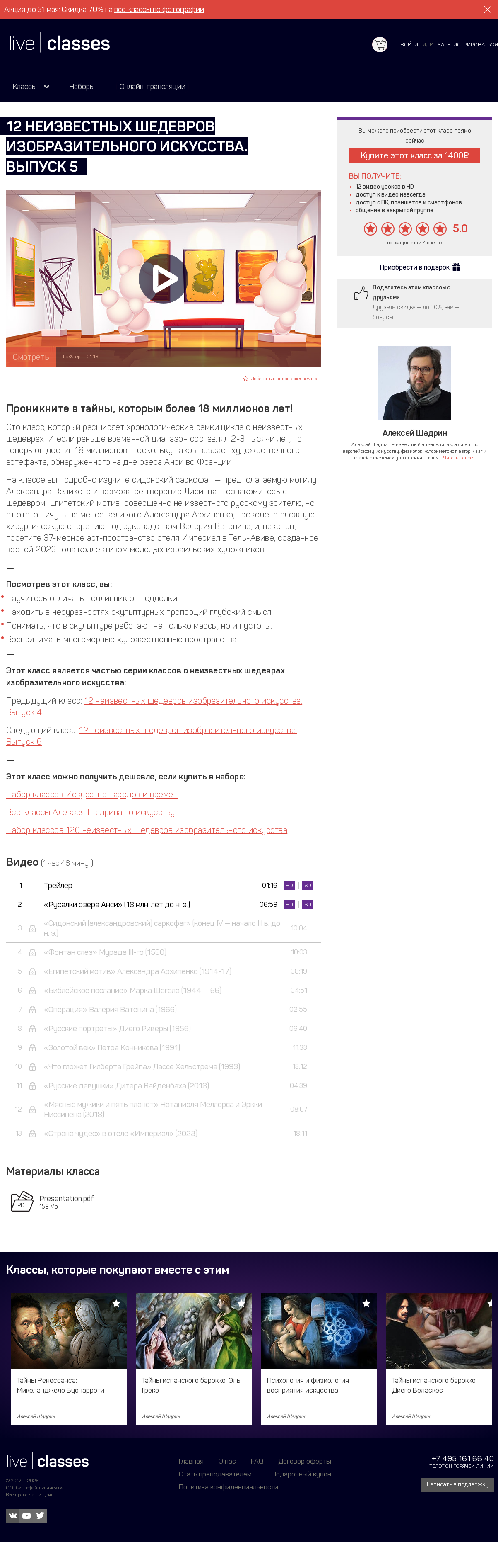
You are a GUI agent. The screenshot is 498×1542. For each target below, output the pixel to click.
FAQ (257, 1461)
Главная (191, 1461)
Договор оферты (304, 1461)
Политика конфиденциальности (228, 1487)
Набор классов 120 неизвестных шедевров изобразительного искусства (146, 830)
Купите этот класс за (415, 155)
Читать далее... (459, 458)
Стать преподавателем (215, 1474)
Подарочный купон (301, 1474)
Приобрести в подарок (415, 267)
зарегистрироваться (468, 44)
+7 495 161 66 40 (463, 1458)
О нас (227, 1461)
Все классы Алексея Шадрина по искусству (90, 812)
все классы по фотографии (159, 9)
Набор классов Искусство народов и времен (92, 794)
